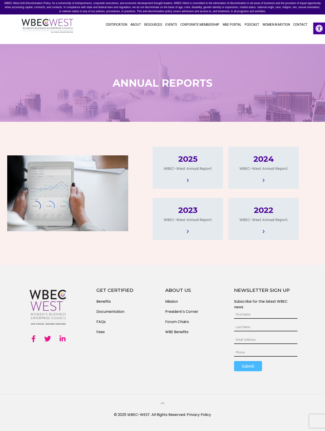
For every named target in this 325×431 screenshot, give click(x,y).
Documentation (110, 311)
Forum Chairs (177, 321)
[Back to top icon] (162, 403)
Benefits (103, 301)
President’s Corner (181, 311)
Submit (248, 366)
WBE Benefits (176, 331)
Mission (171, 301)
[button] (319, 28)
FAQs (101, 321)
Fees (100, 331)
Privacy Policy (199, 414)
